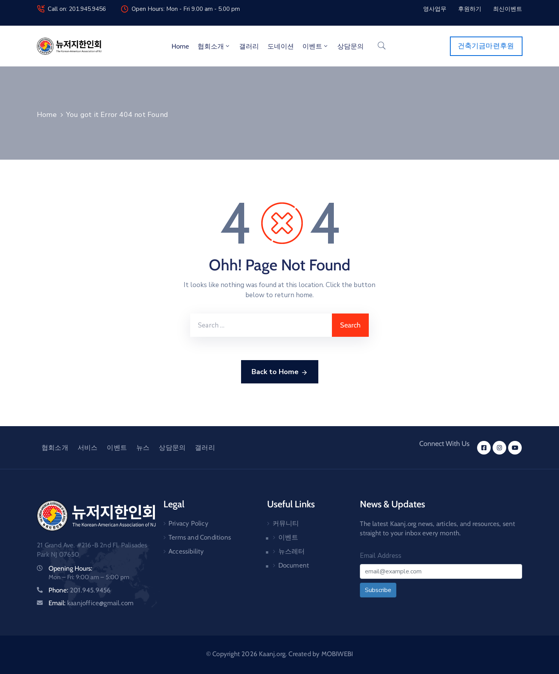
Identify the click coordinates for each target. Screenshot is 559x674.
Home (180, 46)
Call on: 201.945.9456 (77, 9)
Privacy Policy (188, 523)
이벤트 (315, 46)
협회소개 (214, 46)
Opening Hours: (70, 568)
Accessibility (186, 551)
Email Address (380, 555)
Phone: (80, 590)
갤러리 (249, 46)
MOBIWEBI (337, 654)
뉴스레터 (291, 551)
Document (293, 565)
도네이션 (280, 46)
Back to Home (280, 372)
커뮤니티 (286, 523)
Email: (91, 603)
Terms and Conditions (199, 537)
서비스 (88, 447)
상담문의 (350, 46)
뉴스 (142, 447)
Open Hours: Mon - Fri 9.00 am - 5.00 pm (186, 9)
